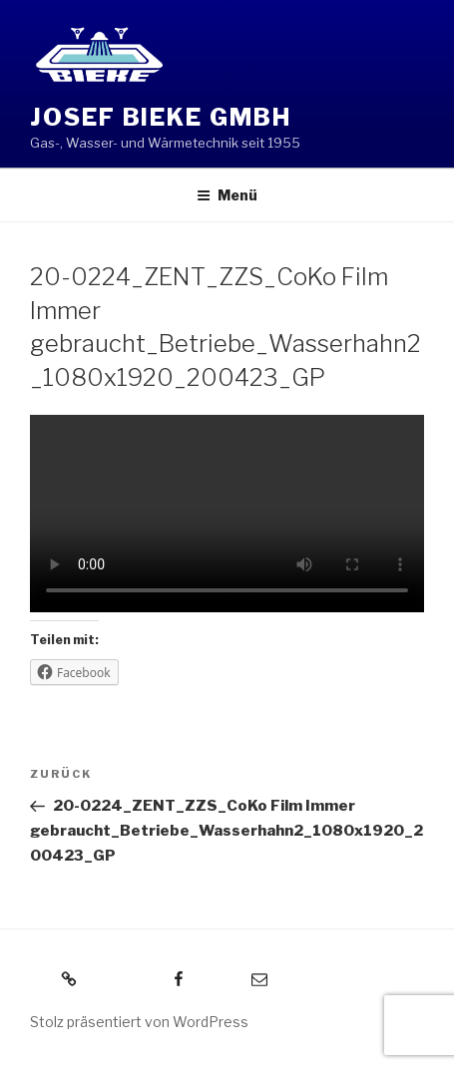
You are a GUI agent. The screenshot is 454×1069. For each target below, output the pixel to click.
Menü (227, 194)
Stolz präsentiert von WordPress (139, 1021)
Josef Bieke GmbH (160, 117)
